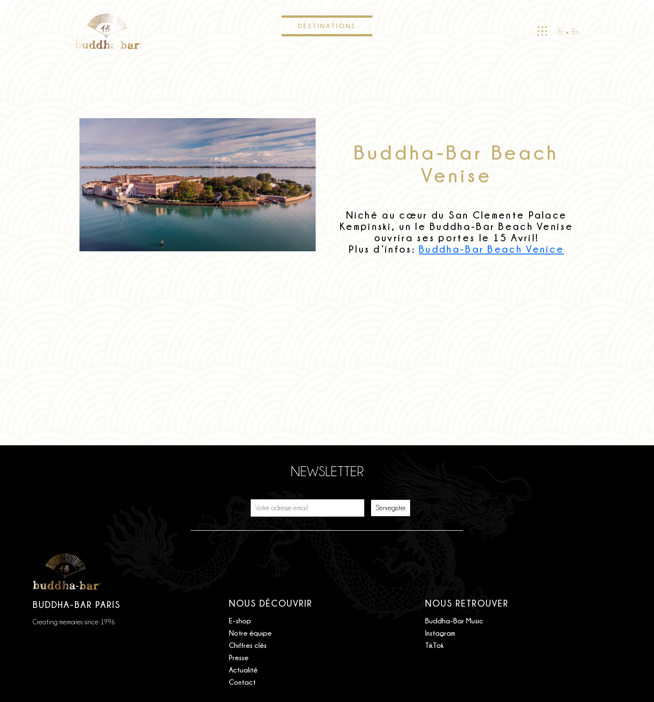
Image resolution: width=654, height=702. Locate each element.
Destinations (327, 25)
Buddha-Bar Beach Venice (491, 249)
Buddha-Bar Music (454, 620)
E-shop (240, 620)
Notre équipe (250, 633)
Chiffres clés (248, 645)
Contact (242, 682)
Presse (238, 657)
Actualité (243, 669)
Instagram (440, 633)
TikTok (434, 645)
